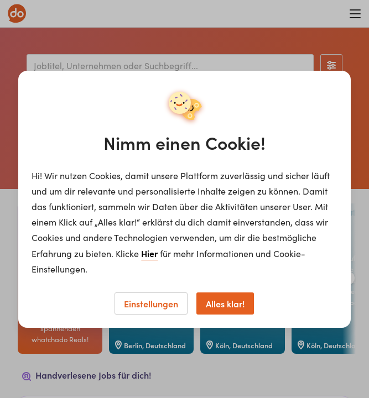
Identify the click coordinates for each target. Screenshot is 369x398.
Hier (149, 253)
